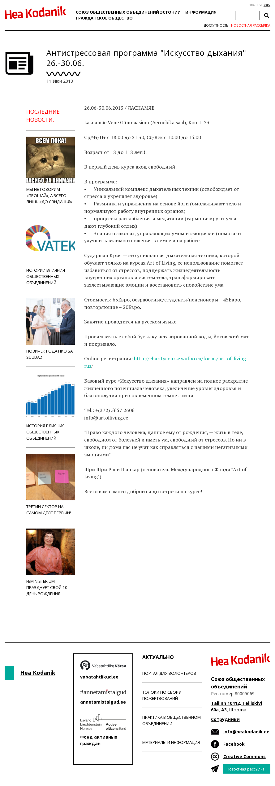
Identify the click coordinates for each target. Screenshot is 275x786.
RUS (267, 5)
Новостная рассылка (250, 25)
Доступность (216, 25)
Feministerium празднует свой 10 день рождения (50, 562)
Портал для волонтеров (169, 673)
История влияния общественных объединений (50, 407)
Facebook (234, 744)
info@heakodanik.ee (246, 732)
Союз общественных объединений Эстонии (128, 12)
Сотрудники (225, 719)
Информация (201, 12)
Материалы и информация (171, 742)
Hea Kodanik (37, 672)
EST (259, 5)
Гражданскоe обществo (104, 18)
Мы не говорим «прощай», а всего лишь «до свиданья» (50, 170)
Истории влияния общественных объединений (50, 251)
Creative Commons (244, 756)
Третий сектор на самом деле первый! (50, 485)
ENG (251, 5)
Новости (100, 523)
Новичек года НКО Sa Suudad (50, 329)
